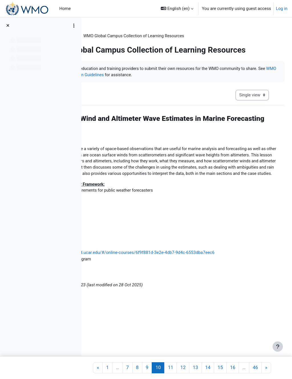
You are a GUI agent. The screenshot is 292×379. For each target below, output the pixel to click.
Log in (281, 8)
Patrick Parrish (124, 330)
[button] (177, 8)
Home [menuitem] (65, 8)
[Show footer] (278, 346)
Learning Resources (111, 36)
